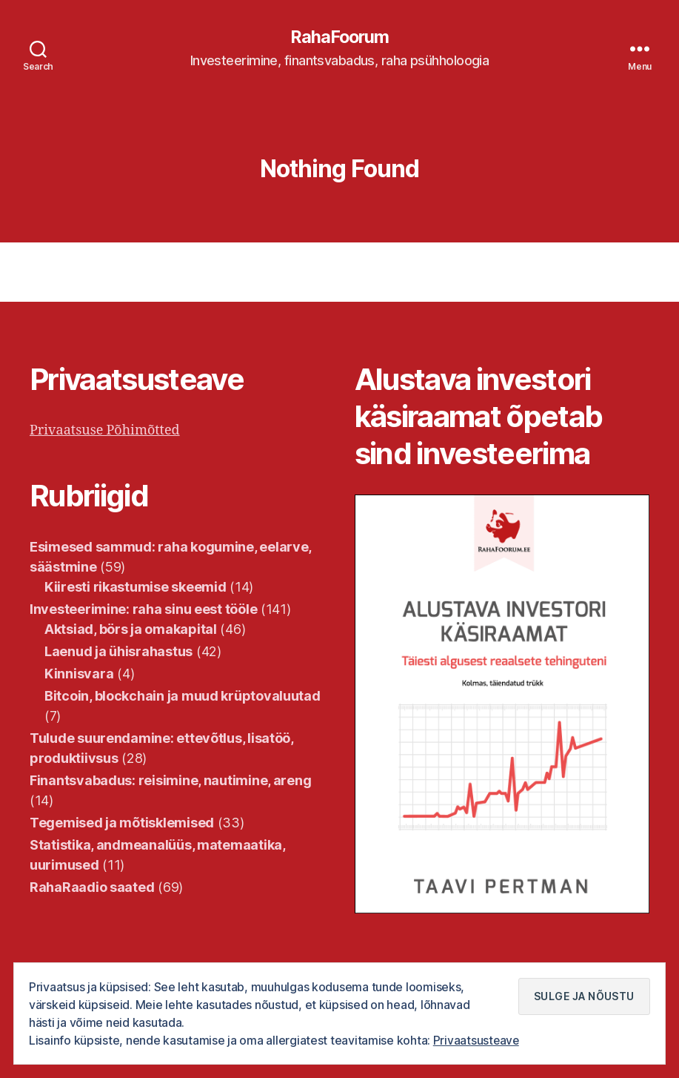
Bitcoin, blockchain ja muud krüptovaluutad (182, 696)
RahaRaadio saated (92, 887)
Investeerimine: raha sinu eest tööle (143, 609)
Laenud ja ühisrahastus (118, 651)
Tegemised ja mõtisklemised (122, 822)
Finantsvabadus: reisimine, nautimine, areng (170, 780)
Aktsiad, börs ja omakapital (130, 629)
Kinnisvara (78, 673)
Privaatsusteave (477, 1040)
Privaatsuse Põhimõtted (105, 430)
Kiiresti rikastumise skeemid (135, 587)
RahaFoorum (339, 37)
